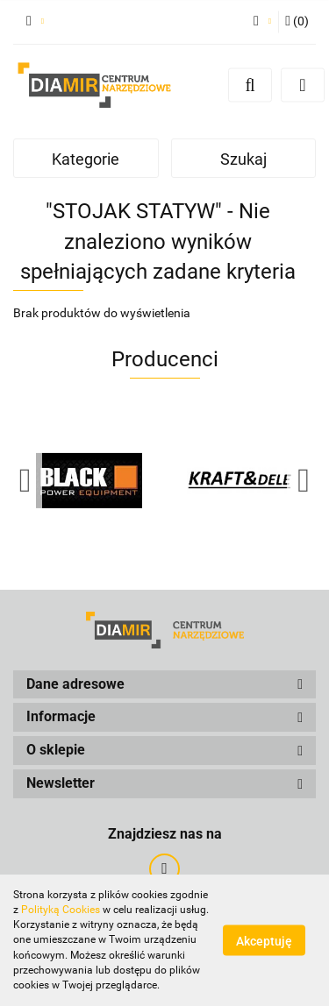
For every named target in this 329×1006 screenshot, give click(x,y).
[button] (297, 22)
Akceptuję (264, 941)
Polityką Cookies (60, 909)
